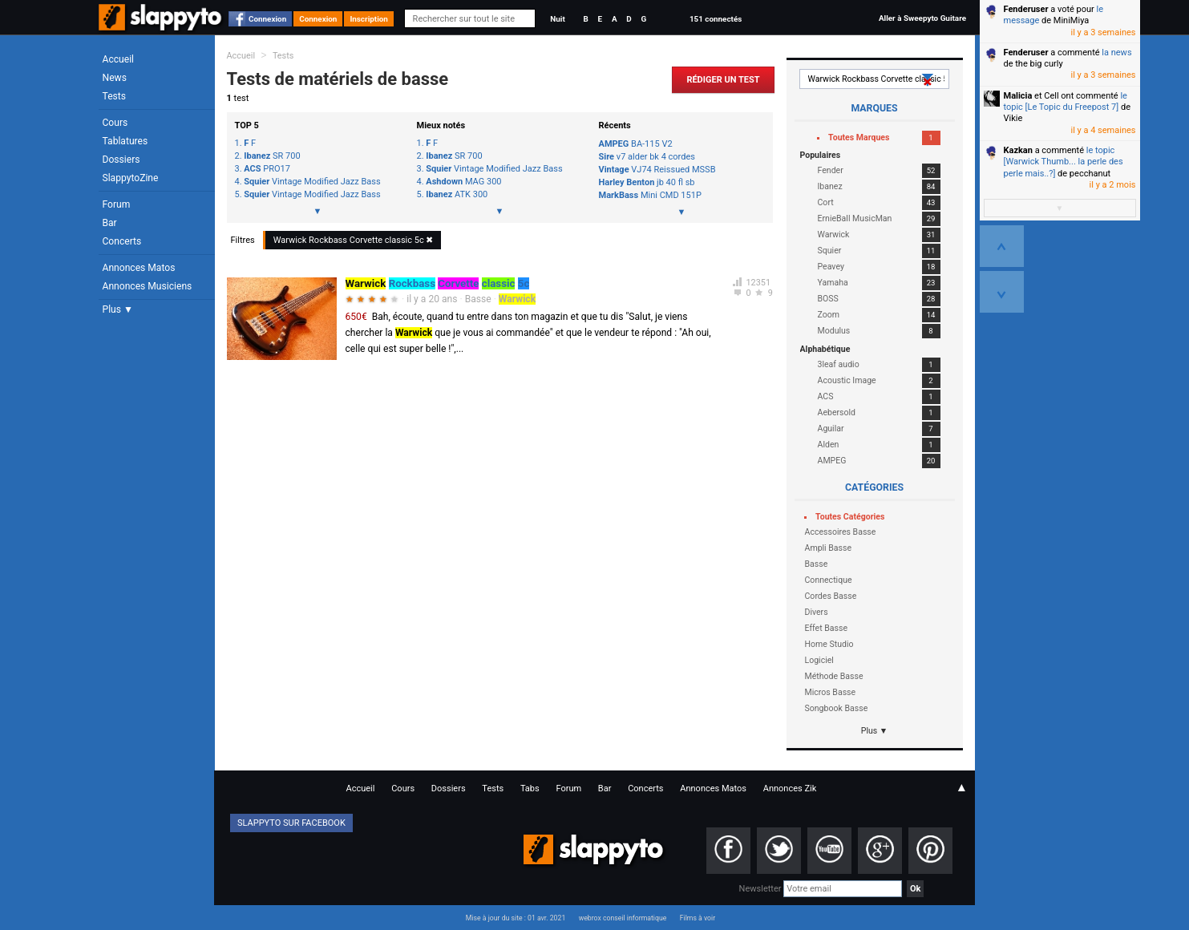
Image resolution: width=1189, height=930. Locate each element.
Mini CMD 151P (650, 195)
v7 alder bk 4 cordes (647, 157)
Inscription (369, 18)
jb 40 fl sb (647, 182)
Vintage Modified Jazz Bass (312, 182)
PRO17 (267, 169)
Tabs (530, 788)
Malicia (1018, 96)
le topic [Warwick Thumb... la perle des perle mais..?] (1063, 162)
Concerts (122, 241)
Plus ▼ (118, 309)
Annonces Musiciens (147, 286)
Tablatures (125, 141)
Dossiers (121, 159)
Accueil (119, 59)
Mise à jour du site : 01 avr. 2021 (515, 918)
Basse (478, 299)
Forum (117, 204)
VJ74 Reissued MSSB (657, 169)
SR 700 (272, 156)
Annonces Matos (139, 267)
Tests (114, 96)
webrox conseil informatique (623, 918)
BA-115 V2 (636, 144)
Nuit (557, 18)
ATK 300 (456, 195)
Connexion (267, 18)
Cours (115, 122)
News (115, 77)
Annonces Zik (790, 788)
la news (1116, 52)
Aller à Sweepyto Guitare (922, 18)
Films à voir (697, 918)
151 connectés (716, 18)
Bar (110, 222)
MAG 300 (463, 182)
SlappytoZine (131, 178)
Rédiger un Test (722, 80)
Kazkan (1018, 150)
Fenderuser (1026, 9)
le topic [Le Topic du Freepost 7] (1065, 101)
